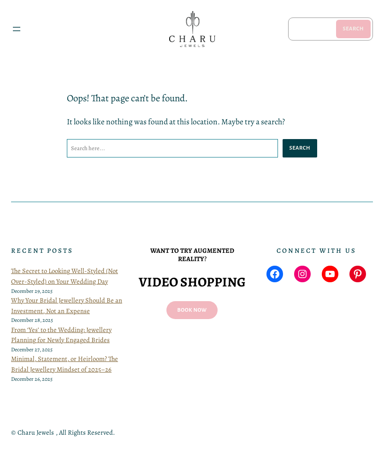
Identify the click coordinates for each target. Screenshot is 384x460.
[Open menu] (16, 29)
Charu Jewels (36, 432)
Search (353, 28)
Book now (192, 310)
